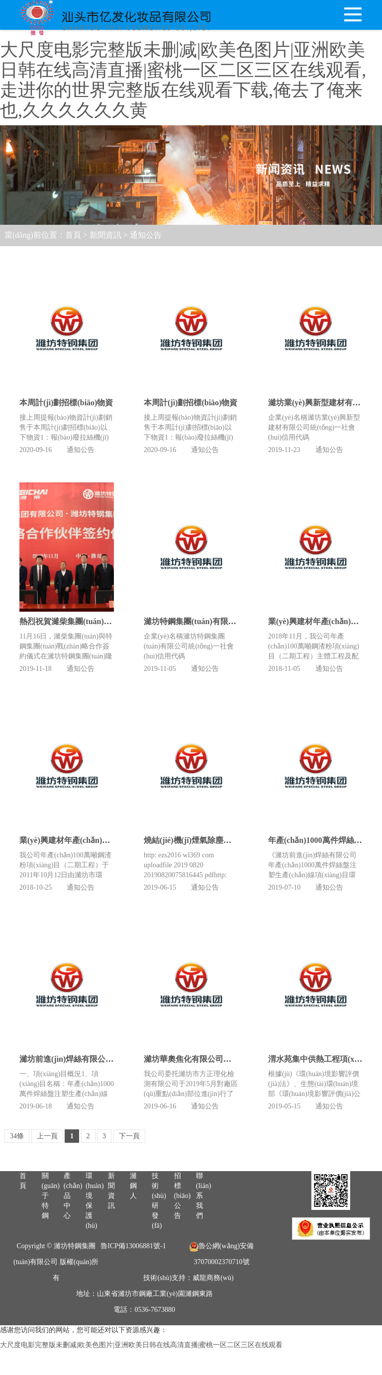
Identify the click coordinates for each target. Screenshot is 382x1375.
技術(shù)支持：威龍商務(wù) (188, 1326)
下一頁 (129, 1136)
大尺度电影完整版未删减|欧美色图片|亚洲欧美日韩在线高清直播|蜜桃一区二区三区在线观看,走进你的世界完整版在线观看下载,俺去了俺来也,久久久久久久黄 (183, 80)
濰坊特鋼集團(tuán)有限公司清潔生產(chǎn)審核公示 (237, 573)
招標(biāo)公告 (182, 1244)
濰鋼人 (133, 1234)
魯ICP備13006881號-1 (133, 1294)
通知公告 (146, 235)
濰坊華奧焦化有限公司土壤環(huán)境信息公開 (226, 1011)
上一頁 (47, 1136)
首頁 (73, 235)
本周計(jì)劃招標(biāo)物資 (66, 402)
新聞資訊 (105, 235)
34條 (17, 1136)
